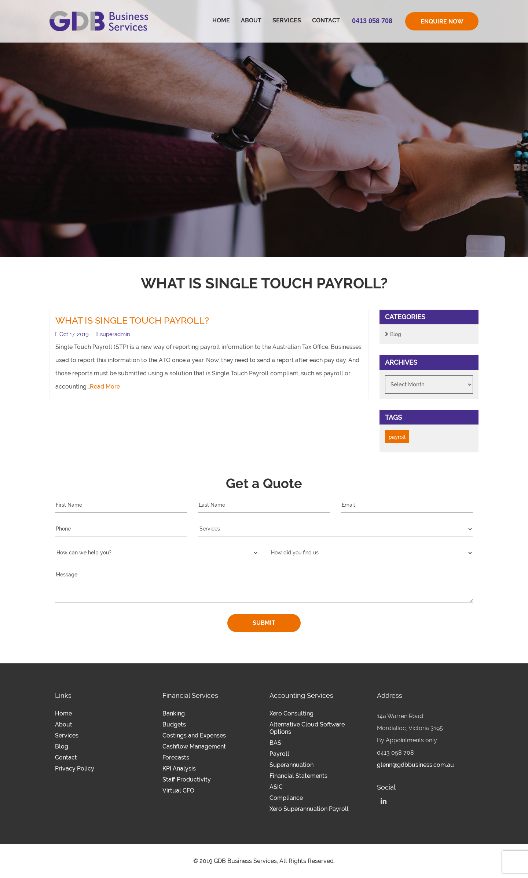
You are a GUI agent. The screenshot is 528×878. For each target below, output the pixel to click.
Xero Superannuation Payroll (309, 808)
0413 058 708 (395, 752)
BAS (275, 742)
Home (221, 20)
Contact (326, 20)
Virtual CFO (178, 790)
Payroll (279, 753)
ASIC (276, 786)
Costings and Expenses (194, 735)
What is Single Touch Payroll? (132, 320)
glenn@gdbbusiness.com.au (415, 764)
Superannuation (292, 764)
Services (286, 20)
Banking (173, 713)
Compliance (286, 797)
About (251, 20)
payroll (397, 437)
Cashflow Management (194, 746)
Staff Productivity (186, 779)
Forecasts (175, 757)
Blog (395, 334)
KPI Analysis (179, 768)
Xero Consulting (292, 713)
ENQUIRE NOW (442, 21)
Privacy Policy (74, 768)
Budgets (174, 724)
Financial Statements (298, 775)
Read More (105, 386)
